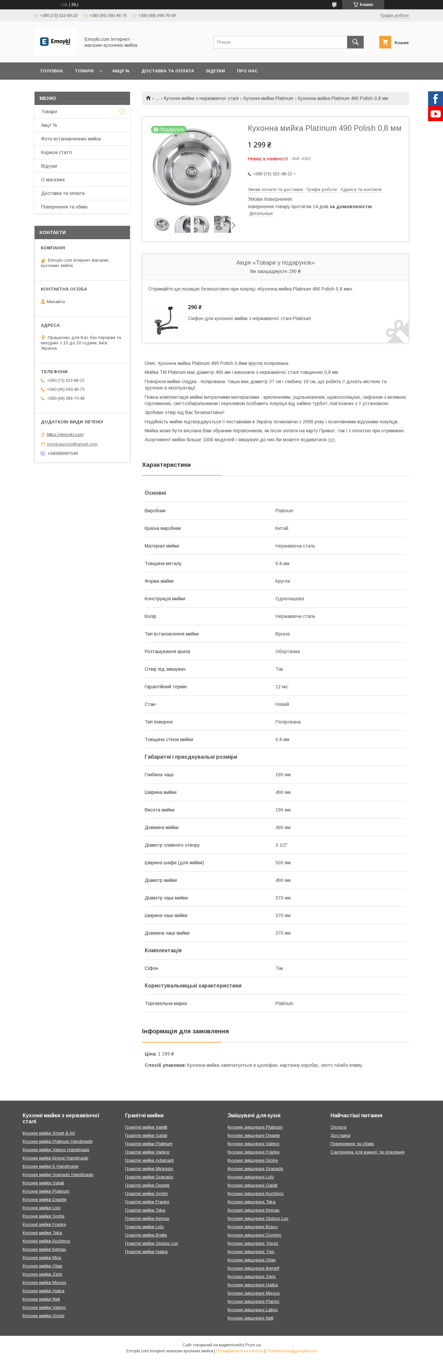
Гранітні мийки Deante (147, 1185)
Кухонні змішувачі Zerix (252, 1276)
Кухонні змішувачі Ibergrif (253, 1268)
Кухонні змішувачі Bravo (253, 1226)
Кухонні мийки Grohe (43, 1216)
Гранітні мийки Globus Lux (151, 1243)
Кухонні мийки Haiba (43, 1290)
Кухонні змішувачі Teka (251, 1201)
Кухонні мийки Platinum (268, 98)
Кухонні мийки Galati (43, 1182)
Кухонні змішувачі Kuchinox (256, 1193)
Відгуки (215, 70)
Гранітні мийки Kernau (147, 1218)
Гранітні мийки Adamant (149, 1160)
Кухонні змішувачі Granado (255, 1168)
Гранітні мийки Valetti (146, 1127)
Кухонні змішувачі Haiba (253, 1284)
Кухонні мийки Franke (44, 1224)
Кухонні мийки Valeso (44, 1307)
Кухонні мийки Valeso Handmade (56, 1149)
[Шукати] (355, 42)
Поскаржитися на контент (239, 1351)
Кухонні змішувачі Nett (250, 1318)
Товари (84, 70)
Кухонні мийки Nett (41, 1299)
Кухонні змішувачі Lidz (251, 1176)
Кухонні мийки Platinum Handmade (58, 1141)
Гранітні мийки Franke (147, 1201)
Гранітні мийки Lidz (144, 1226)
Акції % (120, 70)
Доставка (340, 1135)
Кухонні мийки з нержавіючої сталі (201, 98)
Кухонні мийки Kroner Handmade (55, 1157)
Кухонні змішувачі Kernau (253, 1210)
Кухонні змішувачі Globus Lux (258, 1218)
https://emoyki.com (65, 434)
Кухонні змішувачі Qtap (252, 1259)
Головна (51, 70)
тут (331, 439)
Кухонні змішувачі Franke (253, 1151)
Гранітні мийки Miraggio (149, 1168)
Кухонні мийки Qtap (42, 1265)
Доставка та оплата (167, 70)
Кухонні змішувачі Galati (252, 1185)
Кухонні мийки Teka (42, 1232)
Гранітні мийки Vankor (147, 1151)
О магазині (53, 179)
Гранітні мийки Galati (146, 1135)
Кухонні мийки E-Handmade (51, 1166)
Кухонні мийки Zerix (42, 1274)
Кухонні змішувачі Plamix (253, 1301)
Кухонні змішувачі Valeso (253, 1143)
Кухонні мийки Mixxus (44, 1282)
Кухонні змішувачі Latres (253, 1309)
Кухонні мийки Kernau (44, 1249)
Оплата (338, 1127)
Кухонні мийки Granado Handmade (58, 1174)
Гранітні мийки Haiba (146, 1251)
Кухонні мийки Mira (42, 1257)
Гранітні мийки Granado (149, 1176)
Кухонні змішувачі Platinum (255, 1127)
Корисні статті (56, 152)
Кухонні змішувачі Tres (251, 1251)
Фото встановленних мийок (71, 138)
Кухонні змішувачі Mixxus (254, 1293)
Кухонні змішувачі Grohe (253, 1160)
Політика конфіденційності (291, 1351)
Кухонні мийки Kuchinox (46, 1240)
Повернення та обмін (64, 207)
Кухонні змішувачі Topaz (253, 1243)
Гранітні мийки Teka (145, 1210)
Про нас (247, 70)
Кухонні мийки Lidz (42, 1207)
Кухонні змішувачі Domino (254, 1234)
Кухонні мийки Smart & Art (49, 1133)
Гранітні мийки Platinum (149, 1143)
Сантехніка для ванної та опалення (368, 1151)
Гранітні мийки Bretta (146, 1234)
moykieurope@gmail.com (72, 444)
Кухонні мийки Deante (44, 1199)
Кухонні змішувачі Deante (254, 1135)
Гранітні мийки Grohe (146, 1193)
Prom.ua (253, 1345)
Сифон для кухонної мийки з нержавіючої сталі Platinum (249, 318)
